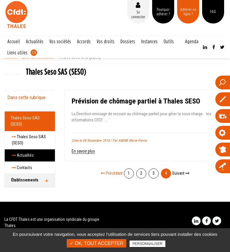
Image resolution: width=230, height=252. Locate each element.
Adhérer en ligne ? (188, 11)
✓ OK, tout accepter (96, 243)
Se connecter (138, 14)
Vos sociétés (60, 41)
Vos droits (106, 41)
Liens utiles (17, 52)
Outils (169, 41)
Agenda (192, 41)
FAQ (213, 11)
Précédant (112, 173)
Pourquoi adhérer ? (163, 11)
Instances (149, 41)
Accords (84, 41)
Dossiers (127, 41)
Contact (34, 52)
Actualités (34, 41)
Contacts (22, 167)
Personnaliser (147, 244)
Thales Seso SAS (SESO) (25, 121)
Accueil (13, 41)
